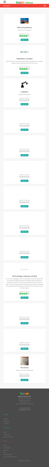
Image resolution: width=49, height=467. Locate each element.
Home (5, 445)
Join (4, 452)
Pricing (5, 450)
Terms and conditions (10, 457)
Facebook (6, 421)
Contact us (6, 434)
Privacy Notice (7, 454)
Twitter (5, 419)
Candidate (6, 448)
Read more (24, 39)
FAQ (4, 432)
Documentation (8, 437)
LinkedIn (6, 423)
